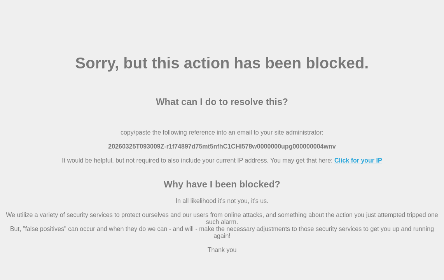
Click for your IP (358, 160)
